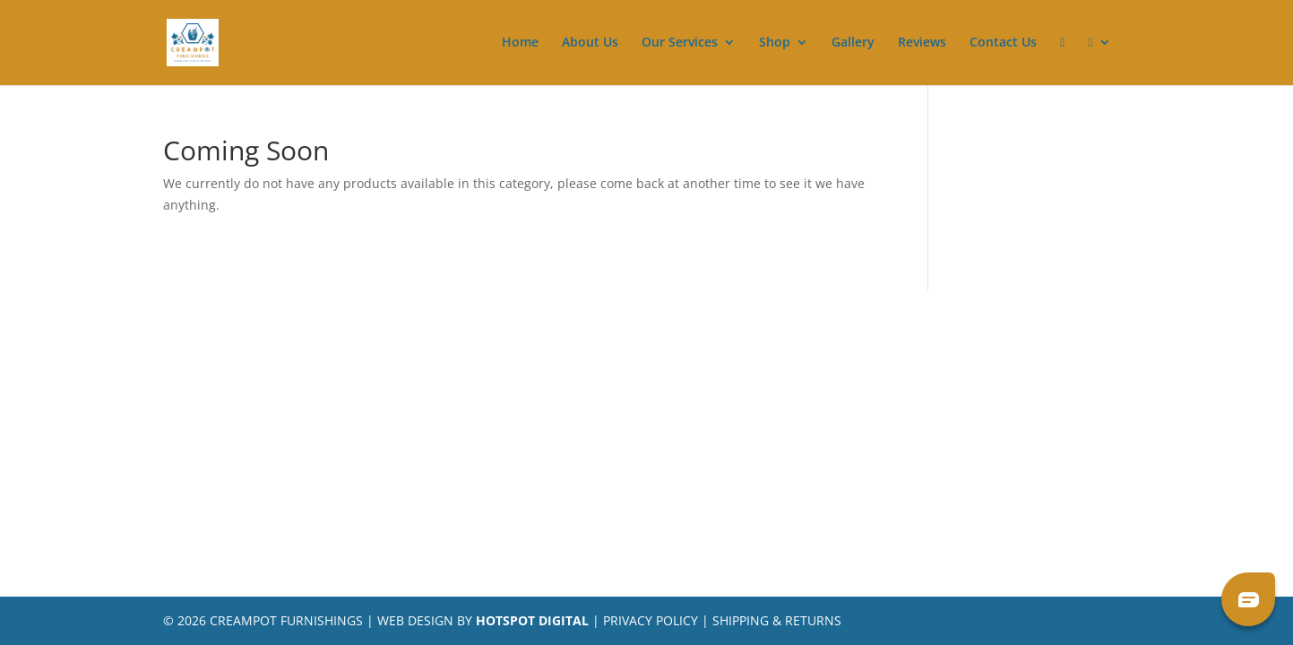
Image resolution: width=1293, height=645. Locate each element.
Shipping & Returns (776, 620)
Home (520, 43)
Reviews (922, 43)
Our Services (680, 43)
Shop (774, 43)
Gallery (853, 43)
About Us (590, 43)
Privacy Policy (650, 620)
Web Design (415, 620)
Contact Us (1003, 43)
